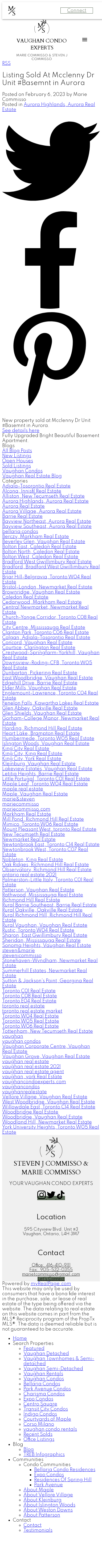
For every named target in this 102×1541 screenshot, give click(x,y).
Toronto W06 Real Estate (30, 1026)
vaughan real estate (25, 1061)
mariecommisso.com (26, 809)
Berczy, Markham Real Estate (35, 536)
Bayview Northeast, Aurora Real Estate (46, 521)
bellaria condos (20, 531)
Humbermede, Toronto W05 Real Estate (48, 738)
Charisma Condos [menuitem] (44, 1394)
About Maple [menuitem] (38, 1490)
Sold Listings (16, 466)
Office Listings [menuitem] (38, 1439)
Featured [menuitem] (33, 1348)
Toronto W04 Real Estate (30, 1016)
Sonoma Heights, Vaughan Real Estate (46, 945)
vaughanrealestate (24, 1092)
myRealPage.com (51, 1283)
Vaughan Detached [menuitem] (46, 1353)
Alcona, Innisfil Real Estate (31, 491)
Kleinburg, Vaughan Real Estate (39, 763)
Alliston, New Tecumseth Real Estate (43, 496)
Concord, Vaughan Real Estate (37, 642)
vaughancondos (21, 1087)
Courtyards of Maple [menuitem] (47, 1419)
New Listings (16, 456)
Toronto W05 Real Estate (30, 1021)
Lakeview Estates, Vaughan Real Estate (47, 769)
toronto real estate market (32, 1011)
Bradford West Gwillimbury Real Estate (47, 562)
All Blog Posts (17, 450)
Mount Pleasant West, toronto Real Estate (49, 829)
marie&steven (18, 799)
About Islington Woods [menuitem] (49, 1505)
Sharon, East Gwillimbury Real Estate (44, 935)
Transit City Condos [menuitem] (45, 1409)
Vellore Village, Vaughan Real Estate (44, 1097)
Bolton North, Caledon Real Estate (41, 551)
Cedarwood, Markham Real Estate (42, 602)
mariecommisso (20, 804)
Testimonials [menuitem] (37, 1530)
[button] (42, 1198)
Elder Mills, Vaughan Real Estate (39, 688)
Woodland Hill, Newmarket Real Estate (47, 1122)
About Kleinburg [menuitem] (42, 1500)
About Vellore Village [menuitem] (48, 1495)
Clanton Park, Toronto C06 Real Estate (45, 632)
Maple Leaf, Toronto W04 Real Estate (45, 784)
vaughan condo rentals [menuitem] (50, 1429)
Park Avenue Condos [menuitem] (47, 1389)
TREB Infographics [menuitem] (44, 1454)
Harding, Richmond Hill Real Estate (42, 728)
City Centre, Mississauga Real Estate (43, 627)
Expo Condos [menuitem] (38, 1399)
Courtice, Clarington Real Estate (38, 647)
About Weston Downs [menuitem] (48, 1510)
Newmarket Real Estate (29, 839)
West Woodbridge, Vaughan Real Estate (48, 1102)
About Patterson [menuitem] (41, 1515)
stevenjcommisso (22, 955)
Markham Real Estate (26, 814)
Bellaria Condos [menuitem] (41, 1384)
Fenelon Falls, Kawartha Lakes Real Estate (50, 703)
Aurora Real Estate (23, 506)
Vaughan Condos (22, 471)
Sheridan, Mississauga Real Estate (41, 940)
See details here (20, 430)
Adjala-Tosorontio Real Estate (36, 486)
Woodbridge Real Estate (30, 1112)
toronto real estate (23, 1006)
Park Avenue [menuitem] (48, 1485)
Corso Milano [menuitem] (38, 1424)
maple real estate (22, 789)
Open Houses (17, 461)
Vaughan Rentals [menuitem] (43, 1373)
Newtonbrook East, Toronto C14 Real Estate (51, 844)
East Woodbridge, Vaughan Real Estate (47, 678)
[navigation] (51, 1434)
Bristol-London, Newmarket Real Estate (47, 587)
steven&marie (18, 950)
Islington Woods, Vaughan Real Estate (45, 743)
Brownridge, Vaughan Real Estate (41, 592)
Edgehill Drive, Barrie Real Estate (39, 683)
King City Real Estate (25, 748)
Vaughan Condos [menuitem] (43, 1379)
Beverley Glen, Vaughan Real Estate (43, 541)
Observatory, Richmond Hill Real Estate (47, 869)
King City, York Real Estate (31, 758)
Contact (22, 1520)
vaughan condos (21, 1041)
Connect (76, 10)
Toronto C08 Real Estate (29, 996)
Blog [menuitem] (28, 1449)
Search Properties (33, 1343)
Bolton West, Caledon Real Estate (40, 556)
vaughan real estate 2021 (31, 1066)
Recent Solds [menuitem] (37, 1434)
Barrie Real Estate (22, 516)
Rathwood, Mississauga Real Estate (42, 895)
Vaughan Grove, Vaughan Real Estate (46, 1056)
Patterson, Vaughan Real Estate (38, 890)
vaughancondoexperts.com (34, 1081)
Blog (18, 1444)
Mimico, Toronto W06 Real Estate (40, 824)
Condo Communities (47, 1464)
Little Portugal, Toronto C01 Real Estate (46, 779)
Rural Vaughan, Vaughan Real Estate (44, 925)
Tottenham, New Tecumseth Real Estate (47, 1031)
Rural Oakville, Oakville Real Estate (42, 910)
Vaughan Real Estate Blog (32, 476)
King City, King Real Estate (32, 753)
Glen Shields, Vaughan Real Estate (42, 713)
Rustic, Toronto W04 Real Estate (38, 930)
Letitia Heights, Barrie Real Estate (40, 774)
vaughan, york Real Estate (32, 1076)
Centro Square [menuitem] (40, 1404)
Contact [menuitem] (32, 1525)
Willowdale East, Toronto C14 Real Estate (48, 1107)
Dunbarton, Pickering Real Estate (39, 673)
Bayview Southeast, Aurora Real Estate (47, 526)
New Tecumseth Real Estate (33, 834)
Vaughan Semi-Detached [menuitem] (53, 1368)
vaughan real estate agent (33, 1071)
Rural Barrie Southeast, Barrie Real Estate (49, 905)
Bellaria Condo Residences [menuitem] (64, 1469)
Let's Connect (51, 1279)
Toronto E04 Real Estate (29, 1001)
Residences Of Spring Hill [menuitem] (63, 1480)
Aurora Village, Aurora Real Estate (41, 511)
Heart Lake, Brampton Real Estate (41, 733)
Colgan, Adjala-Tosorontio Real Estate (46, 637)
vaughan (12, 1036)
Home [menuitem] (20, 1338)
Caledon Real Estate (25, 597)
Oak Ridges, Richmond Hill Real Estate (45, 864)
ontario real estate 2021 (29, 875)
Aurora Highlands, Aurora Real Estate (45, 501)
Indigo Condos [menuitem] (40, 1414)
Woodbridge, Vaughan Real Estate (42, 1117)
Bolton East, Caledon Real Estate (39, 546)
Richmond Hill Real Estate (31, 900)
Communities (28, 1459)
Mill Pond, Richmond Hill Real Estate (43, 819)
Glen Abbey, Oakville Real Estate (40, 708)
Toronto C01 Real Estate (29, 991)
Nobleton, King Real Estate (32, 859)
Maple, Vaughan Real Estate (35, 794)
